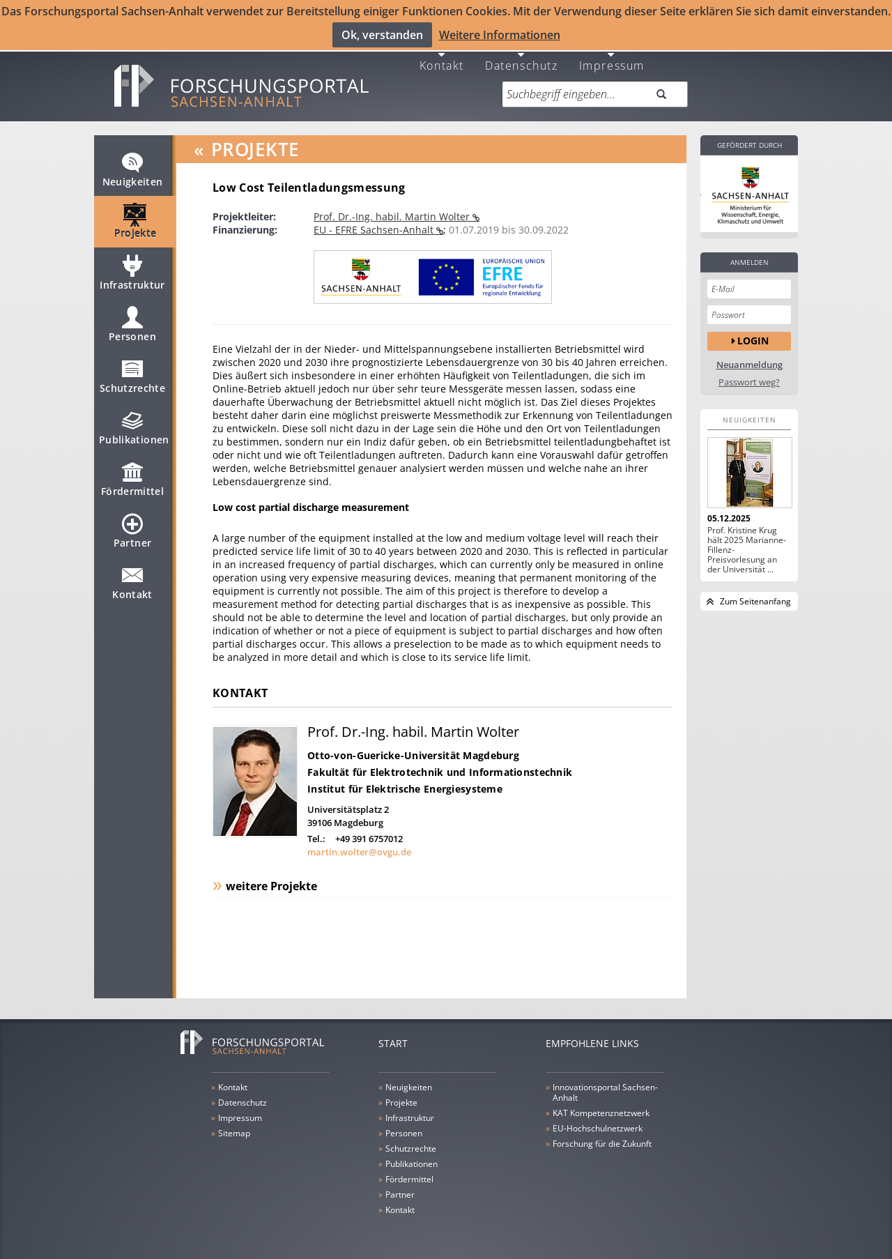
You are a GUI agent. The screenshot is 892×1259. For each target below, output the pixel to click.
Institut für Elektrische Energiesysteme (404, 781)
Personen (132, 323)
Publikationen (134, 426)
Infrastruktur (132, 271)
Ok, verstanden (382, 34)
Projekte (135, 220)
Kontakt (442, 57)
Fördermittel (132, 478)
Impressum (612, 57)
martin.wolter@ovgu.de (359, 845)
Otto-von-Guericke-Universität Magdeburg (413, 748)
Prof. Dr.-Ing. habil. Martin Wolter (393, 209)
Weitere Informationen (499, 34)
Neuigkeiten (132, 168)
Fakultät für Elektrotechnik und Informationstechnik (439, 765)
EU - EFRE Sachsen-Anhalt (375, 222)
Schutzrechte (132, 375)
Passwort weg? (749, 375)
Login (753, 333)
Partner (132, 529)
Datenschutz (521, 57)
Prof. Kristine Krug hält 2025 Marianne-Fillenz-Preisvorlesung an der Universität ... (746, 543)
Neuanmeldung (749, 358)
